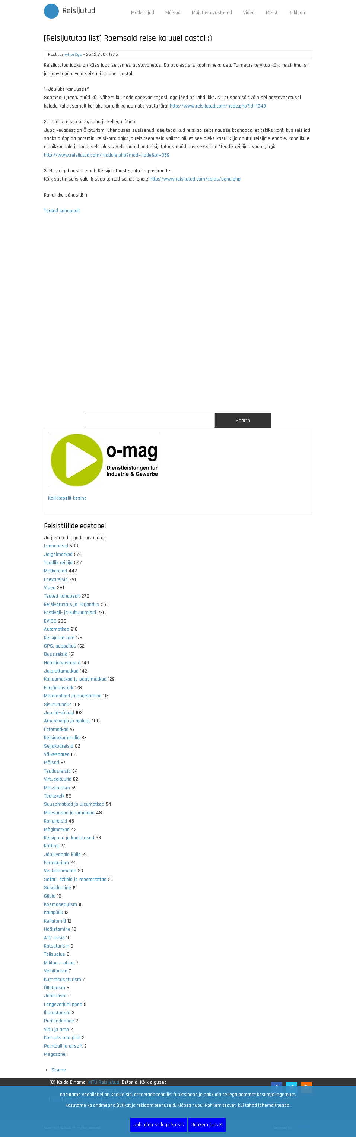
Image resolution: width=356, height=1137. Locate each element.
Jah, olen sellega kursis (158, 1124)
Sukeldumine (57, 887)
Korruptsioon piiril (62, 1037)
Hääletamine (57, 929)
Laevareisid (56, 579)
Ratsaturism (56, 946)
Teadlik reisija (58, 562)
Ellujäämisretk (58, 687)
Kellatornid (55, 921)
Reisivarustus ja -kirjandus (71, 604)
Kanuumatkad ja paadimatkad (75, 679)
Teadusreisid (57, 771)
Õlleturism (54, 987)
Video (249, 12)
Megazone (55, 1054)
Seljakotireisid (58, 746)
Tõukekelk (54, 796)
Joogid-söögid (59, 712)
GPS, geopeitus (60, 646)
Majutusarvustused (212, 12)
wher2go (73, 54)
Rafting (51, 846)
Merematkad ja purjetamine (73, 696)
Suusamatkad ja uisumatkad (74, 804)
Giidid (49, 896)
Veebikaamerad (60, 871)
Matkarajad (142, 12)
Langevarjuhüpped (63, 1004)
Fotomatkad (56, 729)
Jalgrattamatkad (61, 671)
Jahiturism (55, 996)
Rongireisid (55, 821)
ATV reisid (54, 938)
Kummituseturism (62, 979)
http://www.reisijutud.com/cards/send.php (195, 179)
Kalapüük (53, 912)
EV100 (50, 621)
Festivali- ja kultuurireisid (70, 612)
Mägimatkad (57, 829)
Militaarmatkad (59, 962)
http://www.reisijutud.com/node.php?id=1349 (218, 106)
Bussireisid (55, 654)
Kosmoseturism (60, 904)
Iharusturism (57, 1012)
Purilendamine (59, 1021)
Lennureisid (56, 546)
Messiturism (57, 788)
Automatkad (56, 629)
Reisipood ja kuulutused (69, 837)
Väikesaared (57, 754)
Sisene (58, 1070)
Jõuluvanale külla (62, 854)
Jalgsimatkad (58, 554)
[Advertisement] (178, 318)
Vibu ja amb (56, 1029)
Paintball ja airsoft (63, 1046)
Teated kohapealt (62, 210)
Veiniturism (55, 971)
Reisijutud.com (59, 638)
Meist (271, 12)
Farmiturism (56, 862)
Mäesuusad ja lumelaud (69, 812)
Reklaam (297, 12)
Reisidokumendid (62, 737)
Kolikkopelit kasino (67, 498)
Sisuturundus (58, 704)
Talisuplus (54, 954)
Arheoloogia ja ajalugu (67, 721)
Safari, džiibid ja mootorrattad (75, 879)
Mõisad (173, 12)
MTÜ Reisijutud (103, 1082)
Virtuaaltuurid (57, 779)
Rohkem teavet (207, 1124)
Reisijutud (78, 11)
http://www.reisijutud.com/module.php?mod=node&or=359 (106, 155)
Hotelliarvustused (62, 662)
